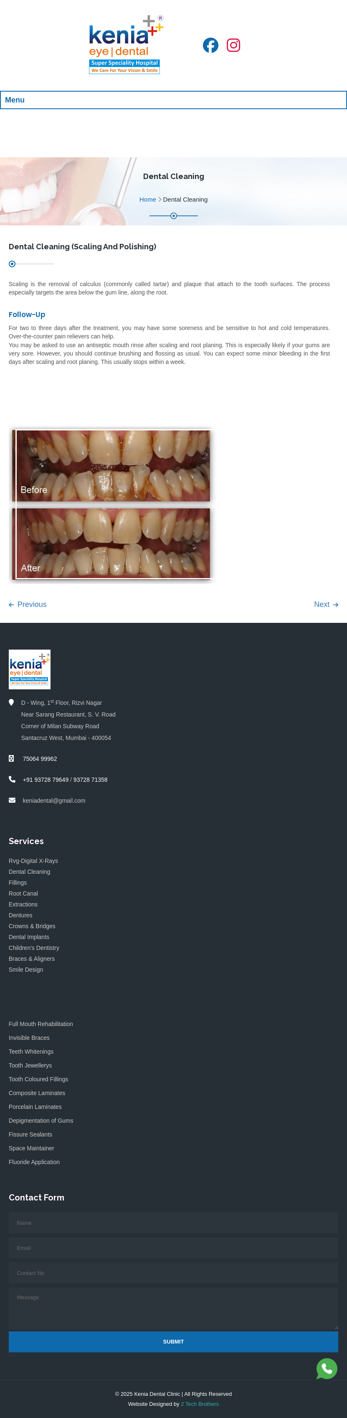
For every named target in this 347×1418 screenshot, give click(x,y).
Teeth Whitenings (31, 1051)
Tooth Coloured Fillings (38, 1079)
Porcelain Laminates (35, 1106)
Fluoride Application (34, 1162)
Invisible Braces (29, 1037)
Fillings (18, 882)
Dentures (21, 915)
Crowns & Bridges (32, 926)
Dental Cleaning (30, 871)
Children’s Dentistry (34, 947)
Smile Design (26, 969)
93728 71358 (90, 779)
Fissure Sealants (30, 1134)
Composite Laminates (37, 1093)
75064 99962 (39, 758)
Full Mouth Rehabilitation (41, 1024)
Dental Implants (29, 937)
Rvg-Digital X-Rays (33, 860)
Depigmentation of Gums (41, 1120)
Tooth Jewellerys (30, 1065)
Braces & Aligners (32, 958)
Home (147, 199)
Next (326, 604)
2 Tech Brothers (200, 1404)
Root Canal (23, 893)
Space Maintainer (31, 1148)
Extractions (23, 904)
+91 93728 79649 (45, 779)
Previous (28, 604)
